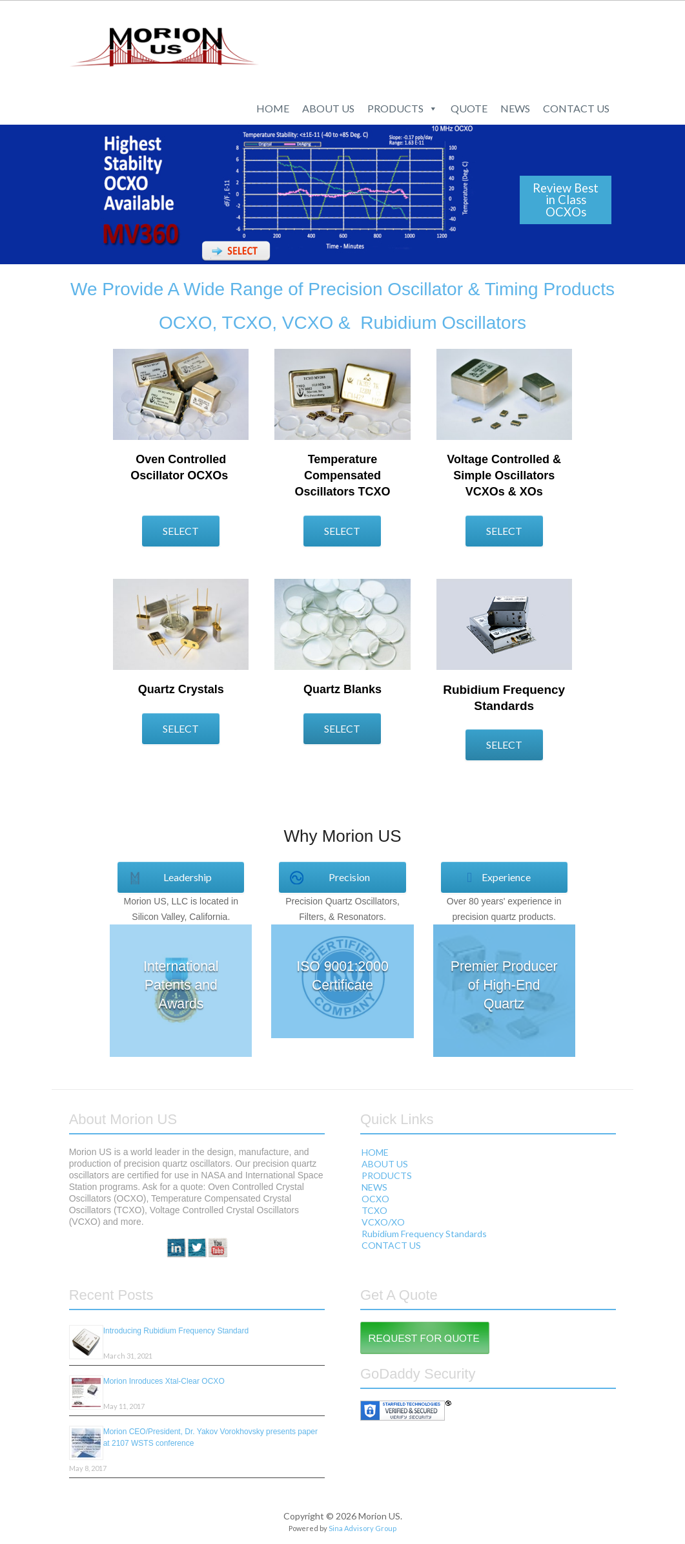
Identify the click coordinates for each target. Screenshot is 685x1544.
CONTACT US (576, 108)
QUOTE (469, 108)
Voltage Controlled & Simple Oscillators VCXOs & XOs (504, 475)
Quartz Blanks (342, 689)
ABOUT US (328, 108)
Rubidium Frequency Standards (424, 1233)
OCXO (375, 1198)
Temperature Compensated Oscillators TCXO (342, 475)
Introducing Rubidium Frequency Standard (176, 1330)
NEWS (515, 108)
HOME (272, 108)
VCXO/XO (383, 1221)
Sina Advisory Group (362, 1528)
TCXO (374, 1210)
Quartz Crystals (181, 689)
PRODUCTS (402, 108)
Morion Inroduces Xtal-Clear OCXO (164, 1381)
